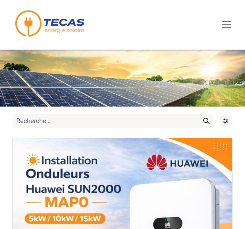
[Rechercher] (206, 121)
